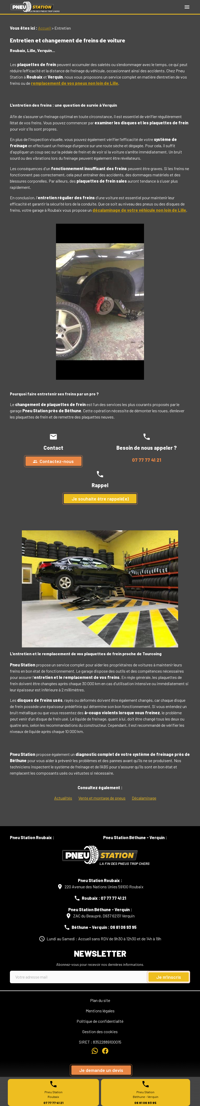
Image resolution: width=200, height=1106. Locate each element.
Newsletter (100, 953)
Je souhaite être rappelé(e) (100, 498)
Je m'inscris (168, 977)
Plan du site (100, 1000)
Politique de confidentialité (100, 1021)
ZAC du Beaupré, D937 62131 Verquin (104, 915)
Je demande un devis (101, 1070)
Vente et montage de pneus (102, 797)
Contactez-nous (53, 461)
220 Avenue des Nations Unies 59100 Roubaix (104, 886)
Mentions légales (100, 1010)
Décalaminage (144, 797)
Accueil (44, 27)
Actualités (63, 797)
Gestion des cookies (100, 1031)
